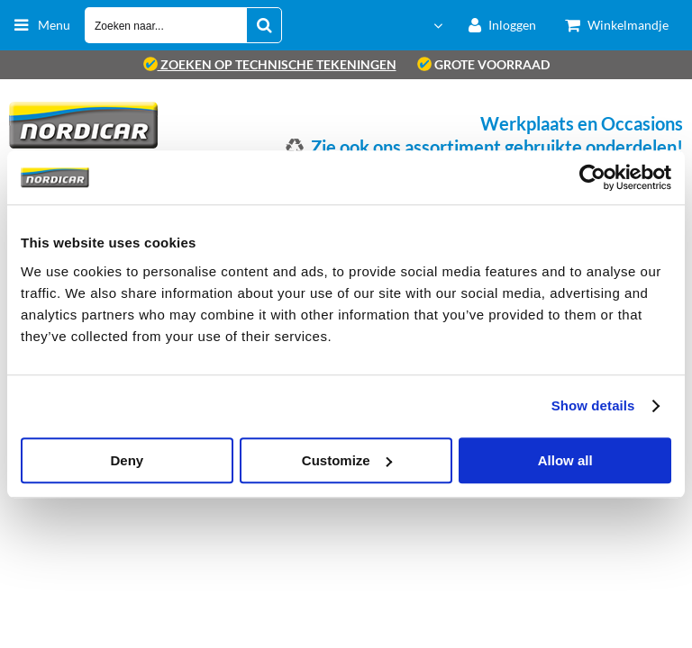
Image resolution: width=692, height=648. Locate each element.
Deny (126, 460)
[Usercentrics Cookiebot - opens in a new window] (592, 177)
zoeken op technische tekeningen (269, 64)
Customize (347, 460)
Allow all (565, 460)
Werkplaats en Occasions (581, 123)
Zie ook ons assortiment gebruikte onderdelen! (497, 147)
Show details (593, 405)
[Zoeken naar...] (264, 25)
